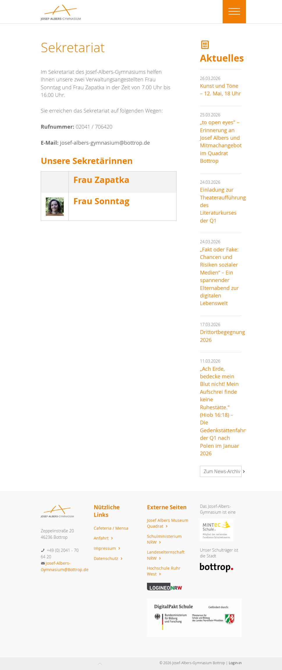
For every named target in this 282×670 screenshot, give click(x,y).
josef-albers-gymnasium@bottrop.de (105, 142)
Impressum (108, 548)
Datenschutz (109, 558)
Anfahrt (104, 538)
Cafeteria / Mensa (111, 528)
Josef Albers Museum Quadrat (167, 523)
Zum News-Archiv (223, 471)
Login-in (235, 662)
